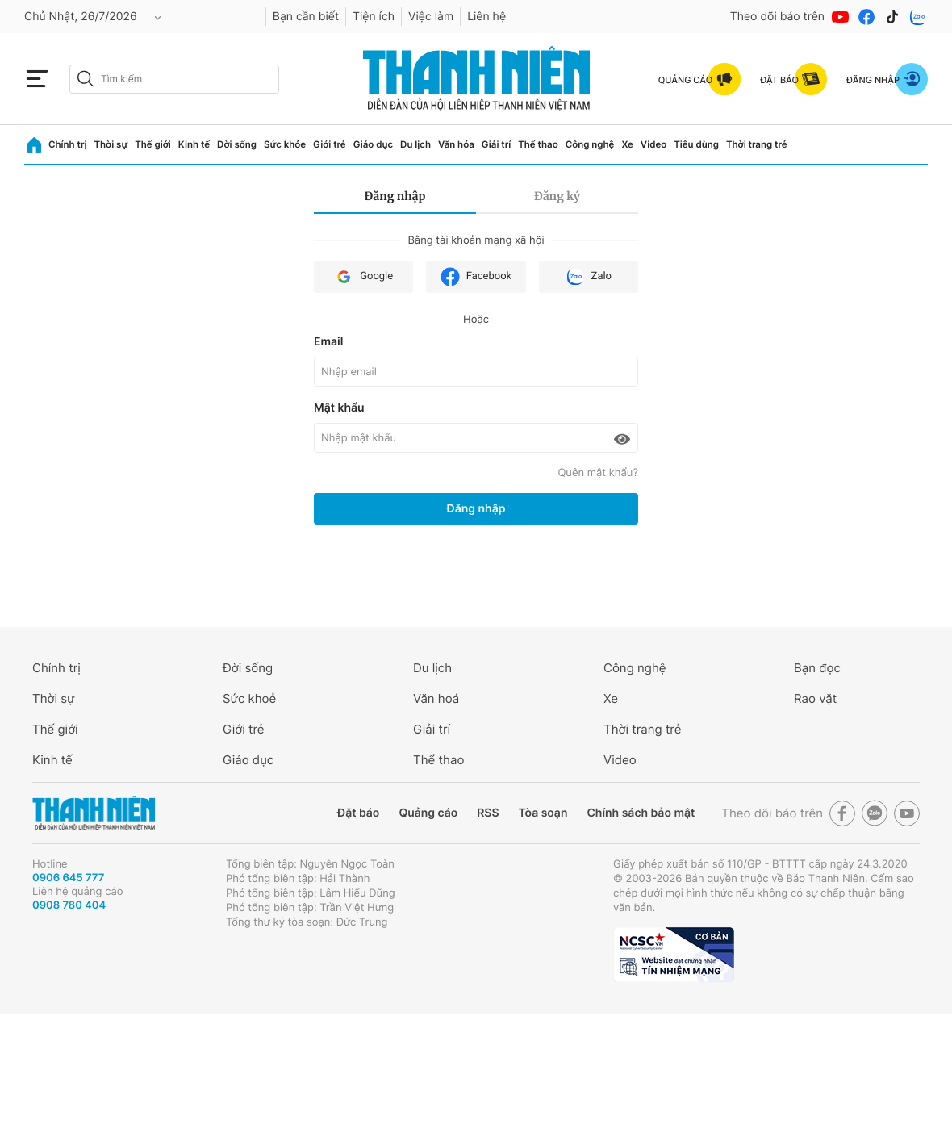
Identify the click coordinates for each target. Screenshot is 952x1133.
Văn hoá (436, 698)
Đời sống (237, 144)
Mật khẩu (339, 408)
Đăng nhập (395, 196)
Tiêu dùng (696, 144)
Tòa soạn (543, 813)
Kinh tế (194, 144)
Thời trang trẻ (756, 144)
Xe (627, 144)
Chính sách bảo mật (641, 813)
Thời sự (110, 144)
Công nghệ (590, 144)
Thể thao (537, 144)
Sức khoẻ (249, 698)
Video (653, 144)
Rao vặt (815, 698)
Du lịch (415, 144)
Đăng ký (557, 196)
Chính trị (67, 144)
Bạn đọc (817, 667)
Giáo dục (373, 144)
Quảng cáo (428, 813)
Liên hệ (486, 16)
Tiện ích (374, 16)
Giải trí (496, 144)
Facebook (476, 276)
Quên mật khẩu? (597, 472)
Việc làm (430, 16)
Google (363, 276)
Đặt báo (358, 813)
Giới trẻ (329, 144)
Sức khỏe (285, 144)
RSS (488, 813)
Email (328, 342)
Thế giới (153, 144)
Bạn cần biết (306, 16)
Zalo (589, 276)
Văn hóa (456, 144)
